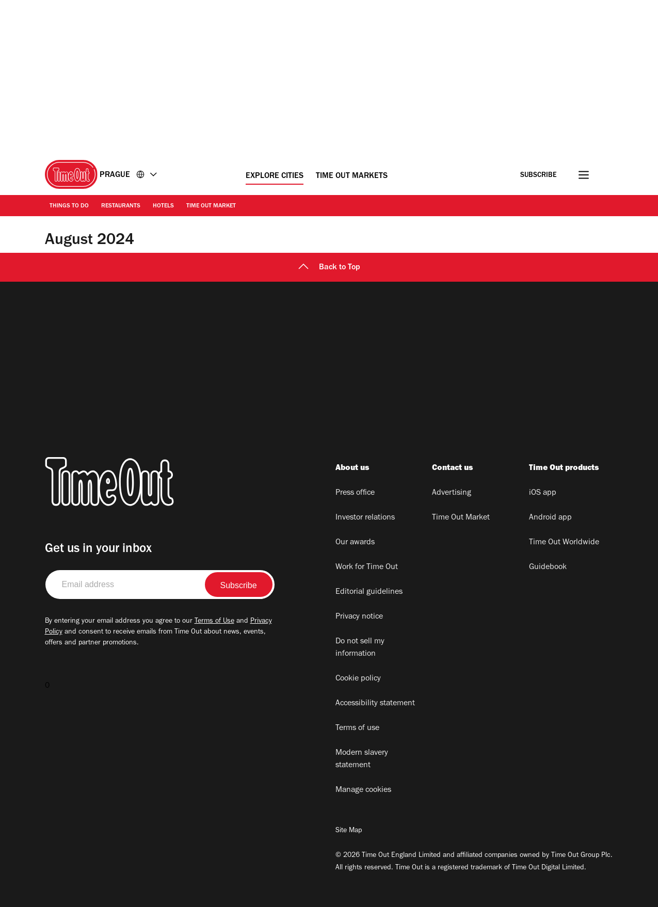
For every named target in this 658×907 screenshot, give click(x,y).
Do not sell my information (359, 648)
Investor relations (365, 518)
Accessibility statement (375, 704)
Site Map (348, 831)
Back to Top (329, 268)
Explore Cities (274, 176)
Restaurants (120, 206)
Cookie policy (358, 679)
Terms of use (357, 728)
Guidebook (548, 567)
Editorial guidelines (369, 592)
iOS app (542, 493)
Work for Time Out (366, 567)
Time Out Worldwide (564, 543)
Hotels (163, 206)
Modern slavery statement (361, 759)
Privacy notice (359, 617)
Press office (355, 493)
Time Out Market (211, 206)
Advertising (451, 493)
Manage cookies (363, 790)
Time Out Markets (352, 176)
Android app (550, 518)
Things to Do (69, 206)
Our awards (355, 543)
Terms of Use (214, 621)
